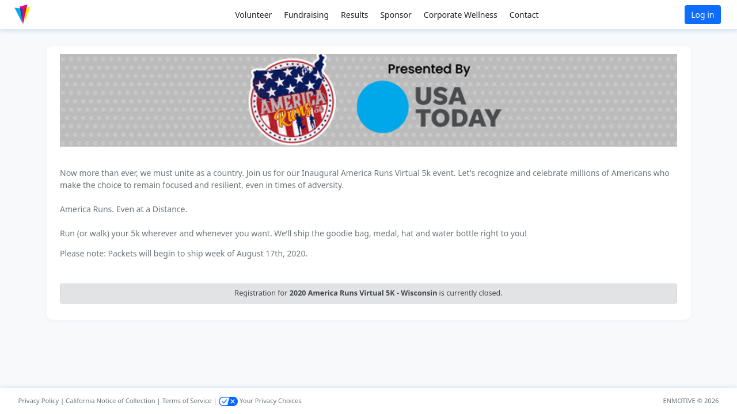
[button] (46, 14)
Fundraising (306, 14)
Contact (524, 14)
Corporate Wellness (460, 14)
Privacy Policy (38, 400)
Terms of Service (187, 400)
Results (354, 14)
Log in (702, 14)
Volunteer (253, 14)
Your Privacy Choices (260, 400)
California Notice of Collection (110, 400)
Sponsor (395, 14)
